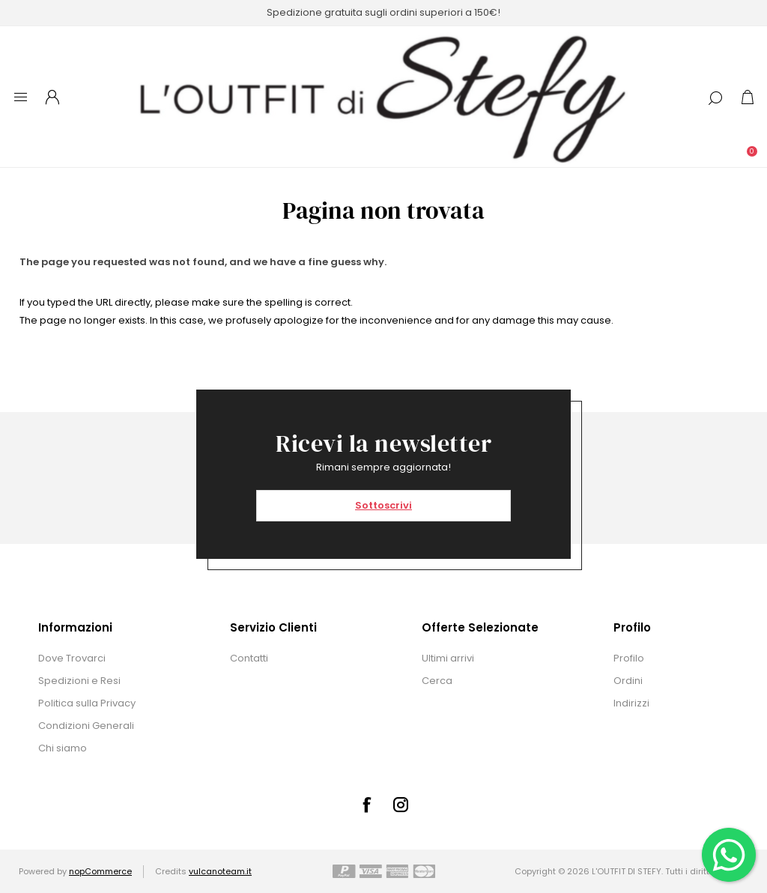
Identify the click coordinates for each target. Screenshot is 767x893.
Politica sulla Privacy (87, 703)
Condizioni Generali (86, 725)
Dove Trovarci (72, 658)
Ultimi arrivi (448, 658)
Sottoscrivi (383, 505)
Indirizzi (631, 703)
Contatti (249, 658)
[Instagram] (401, 805)
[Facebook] (366, 805)
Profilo (628, 658)
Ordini (628, 680)
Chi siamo (62, 748)
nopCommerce (100, 871)
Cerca (437, 680)
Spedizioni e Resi (79, 680)
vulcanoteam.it (220, 871)
